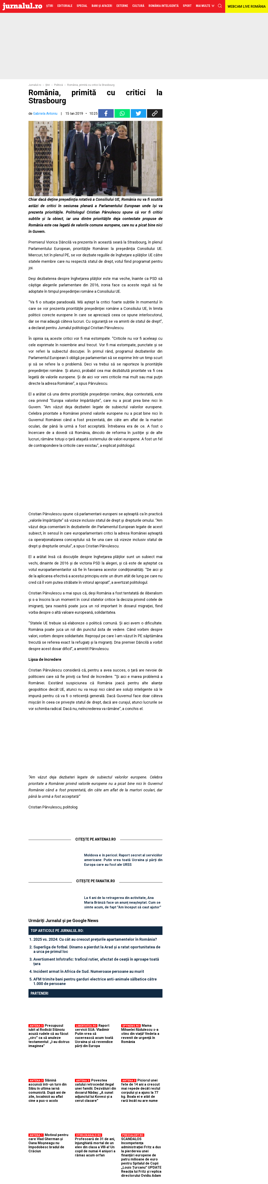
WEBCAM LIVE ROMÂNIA (247, 6)
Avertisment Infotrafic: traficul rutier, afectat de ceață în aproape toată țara (96, 961)
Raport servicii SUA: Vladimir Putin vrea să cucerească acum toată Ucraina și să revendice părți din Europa (94, 1036)
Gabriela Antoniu (45, 113)
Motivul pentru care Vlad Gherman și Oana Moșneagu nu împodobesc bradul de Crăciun (48, 1143)
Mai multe (203, 5)
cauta (219, 6)
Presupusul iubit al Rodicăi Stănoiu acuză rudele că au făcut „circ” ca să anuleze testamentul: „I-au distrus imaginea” (49, 1036)
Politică (58, 84)
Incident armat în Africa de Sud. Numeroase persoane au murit (88, 971)
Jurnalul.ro (34, 84)
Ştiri (47, 84)
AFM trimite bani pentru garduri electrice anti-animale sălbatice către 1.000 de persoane (95, 981)
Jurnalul (22, 6)
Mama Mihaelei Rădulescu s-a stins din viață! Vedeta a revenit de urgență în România (140, 1034)
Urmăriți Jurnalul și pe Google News (63, 920)
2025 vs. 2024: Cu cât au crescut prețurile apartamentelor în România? (95, 939)
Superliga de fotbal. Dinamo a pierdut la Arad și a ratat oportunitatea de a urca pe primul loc (96, 949)
